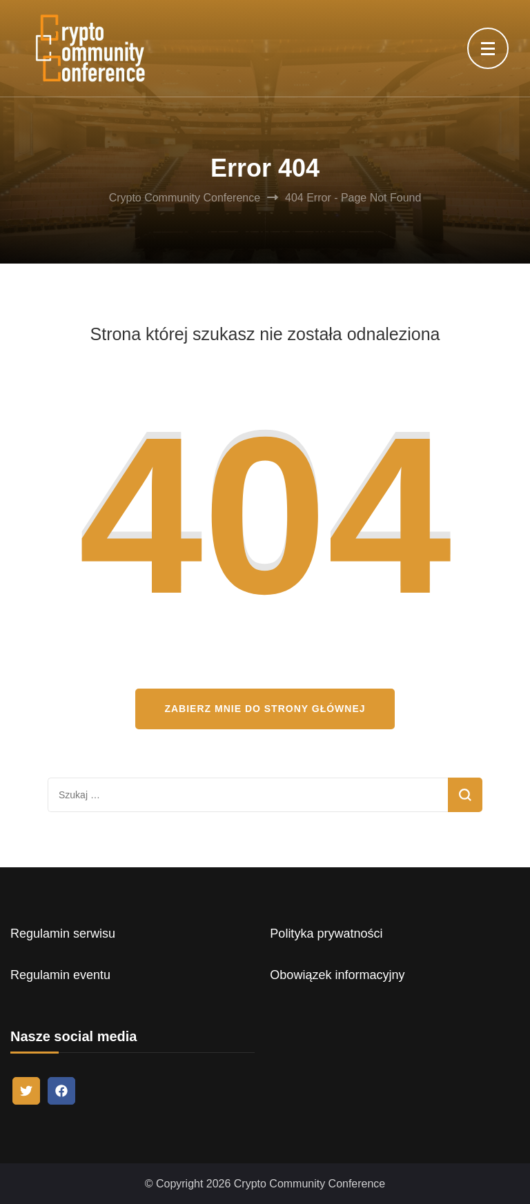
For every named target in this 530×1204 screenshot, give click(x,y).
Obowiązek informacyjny (337, 975)
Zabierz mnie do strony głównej (264, 708)
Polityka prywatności (326, 933)
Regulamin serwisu (62, 933)
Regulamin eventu (60, 975)
